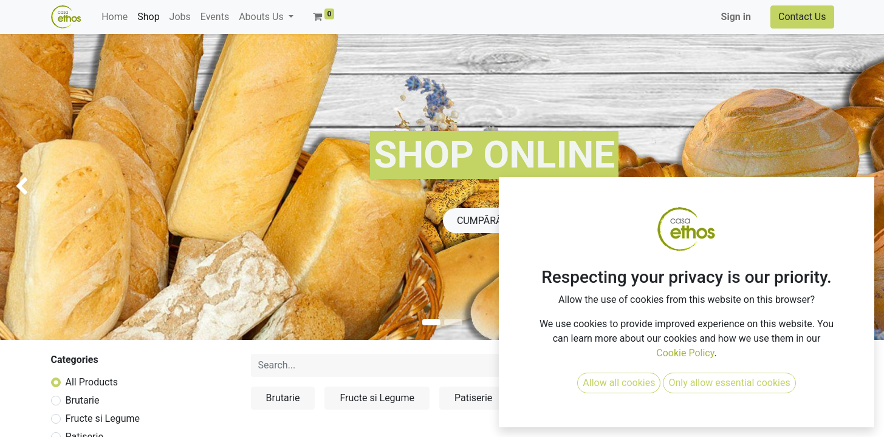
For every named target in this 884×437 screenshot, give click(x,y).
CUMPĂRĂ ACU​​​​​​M (494, 220)
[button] (721, 365)
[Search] (614, 365)
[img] (35, 187)
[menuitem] (114, 17)
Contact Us (802, 16)
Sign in (736, 16)
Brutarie (83, 400)
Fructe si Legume (103, 418)
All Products (92, 382)
